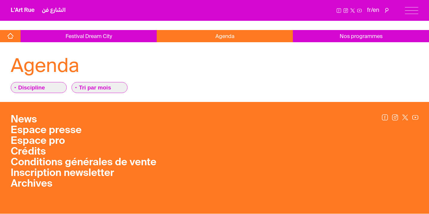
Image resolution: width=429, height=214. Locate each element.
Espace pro (38, 141)
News (24, 120)
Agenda (224, 36)
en (376, 10)
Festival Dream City (89, 36)
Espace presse (46, 130)
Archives (31, 184)
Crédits (28, 152)
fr (369, 10)
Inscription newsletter (62, 173)
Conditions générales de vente (83, 163)
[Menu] (411, 10)
